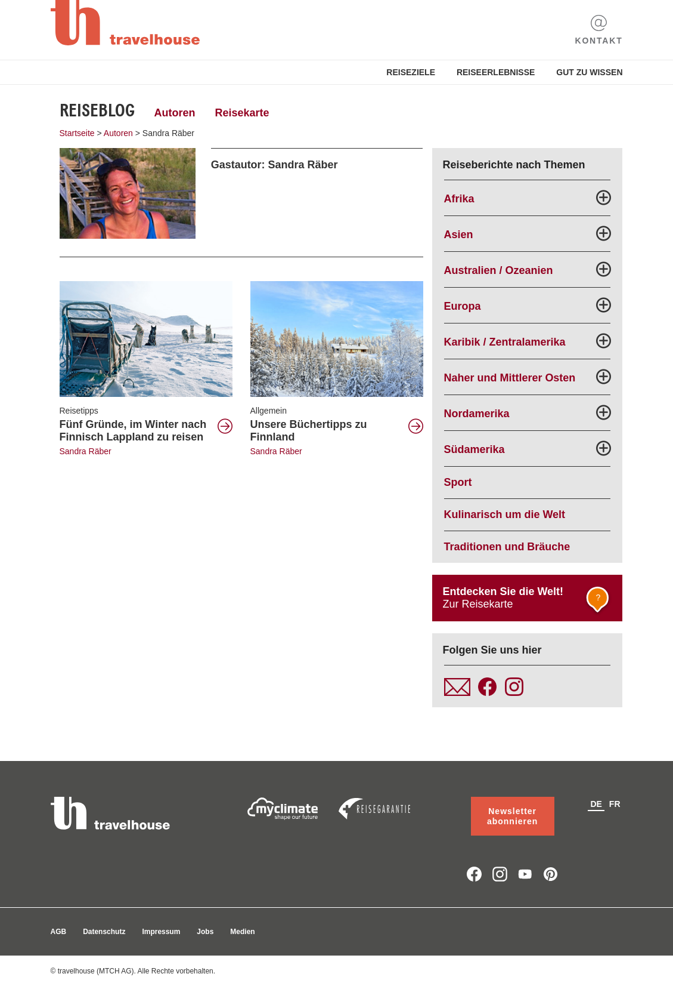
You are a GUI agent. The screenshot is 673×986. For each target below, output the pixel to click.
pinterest (550, 874)
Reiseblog (97, 110)
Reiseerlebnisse (496, 72)
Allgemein (268, 410)
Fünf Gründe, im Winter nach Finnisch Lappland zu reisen (133, 430)
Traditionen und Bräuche (507, 547)
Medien (242, 932)
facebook (474, 874)
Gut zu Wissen (589, 72)
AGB (59, 932)
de (595, 804)
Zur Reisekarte (528, 601)
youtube (525, 874)
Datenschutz (104, 932)
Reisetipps (79, 410)
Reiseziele (410, 72)
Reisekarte (242, 113)
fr (615, 804)
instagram (499, 874)
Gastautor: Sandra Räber (274, 165)
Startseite (77, 133)
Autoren (175, 113)
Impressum (161, 932)
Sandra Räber (85, 451)
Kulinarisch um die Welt (505, 514)
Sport (458, 482)
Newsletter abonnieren (512, 816)
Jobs (205, 932)
